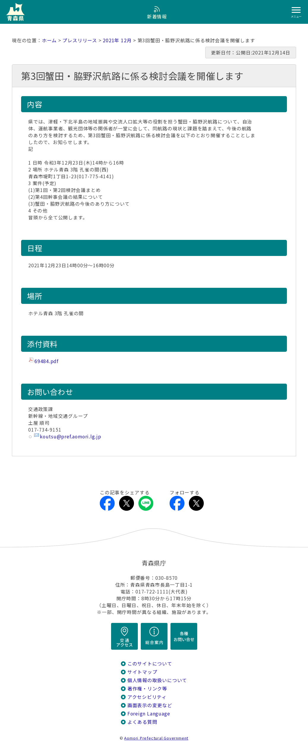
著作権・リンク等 (147, 688)
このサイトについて (149, 663)
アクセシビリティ (147, 696)
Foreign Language (148, 713)
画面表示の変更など (149, 705)
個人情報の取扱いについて (157, 680)
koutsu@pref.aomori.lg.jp (70, 436)
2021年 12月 (117, 40)
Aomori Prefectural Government (156, 738)
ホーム (49, 40)
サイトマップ (142, 671)
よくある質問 (142, 721)
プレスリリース (79, 40)
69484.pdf (46, 361)
